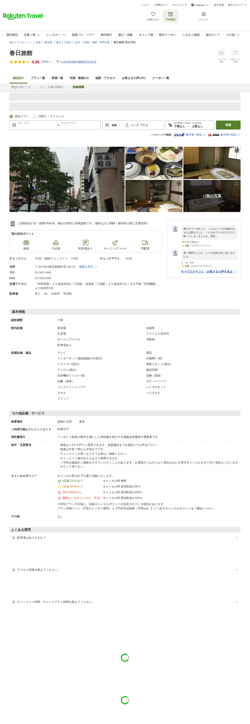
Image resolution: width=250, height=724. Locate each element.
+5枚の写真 (212, 196)
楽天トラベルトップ (20, 42)
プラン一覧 (38, 78)
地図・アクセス (105, 78)
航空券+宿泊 (188, 134)
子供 (143, 125)
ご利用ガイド (160, 4)
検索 (228, 124)
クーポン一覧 (160, 78)
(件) (47, 62)
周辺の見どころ (21, 87)
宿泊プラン (22, 116)
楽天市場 (219, 4)
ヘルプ (145, 4)
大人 (133, 125)
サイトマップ (179, 4)
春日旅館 (20, 53)
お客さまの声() (133, 78)
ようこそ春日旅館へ (52, 87)
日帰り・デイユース (51, 116)
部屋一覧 (57, 78)
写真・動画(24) (79, 78)
